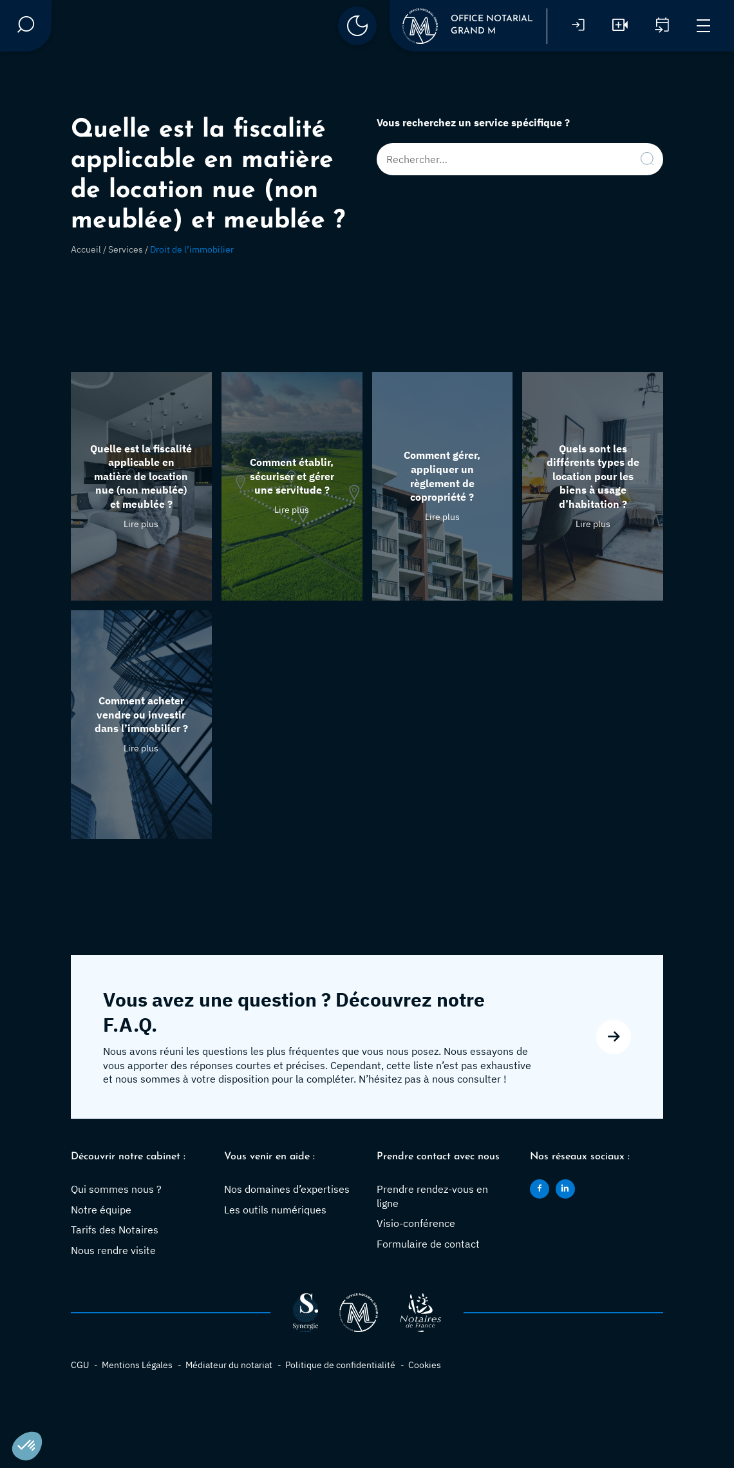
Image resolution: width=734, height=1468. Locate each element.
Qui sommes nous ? (116, 1189)
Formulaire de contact (428, 1243)
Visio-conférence (416, 1223)
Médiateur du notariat (228, 1365)
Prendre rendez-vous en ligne (432, 1196)
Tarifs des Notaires (114, 1229)
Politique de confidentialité (340, 1365)
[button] (27, 1446)
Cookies (424, 1365)
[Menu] (703, 26)
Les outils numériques (275, 1209)
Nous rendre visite (113, 1250)
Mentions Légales (137, 1365)
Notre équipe (101, 1209)
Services (125, 249)
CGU (80, 1365)
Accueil (86, 249)
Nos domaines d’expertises (287, 1189)
